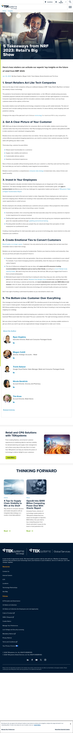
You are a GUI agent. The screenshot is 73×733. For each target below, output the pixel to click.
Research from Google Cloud (37, 279)
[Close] (70, 724)
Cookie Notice (7, 621)
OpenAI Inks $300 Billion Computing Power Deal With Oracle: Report (35, 504)
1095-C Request (7, 617)
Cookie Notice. (37, 725)
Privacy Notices (7, 638)
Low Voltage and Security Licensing (13, 630)
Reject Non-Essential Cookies (62, 729)
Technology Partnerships (10, 587)
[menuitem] (36, 571)
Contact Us (6, 571)
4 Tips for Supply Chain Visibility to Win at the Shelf (13, 503)
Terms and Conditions (9, 642)
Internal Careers (7, 575)
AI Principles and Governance (11, 601)
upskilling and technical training (38, 221)
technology (38, 115)
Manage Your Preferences (10, 625)
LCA (4, 579)
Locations (5, 583)
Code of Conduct (8, 613)
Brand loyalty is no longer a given (12, 244)
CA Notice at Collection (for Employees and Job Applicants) (20, 609)
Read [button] (6, 531)
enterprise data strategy (36, 171)
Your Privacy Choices (9, 646)
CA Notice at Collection (10, 605)
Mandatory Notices (8, 634)
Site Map (5, 591)
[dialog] (36, 727)
